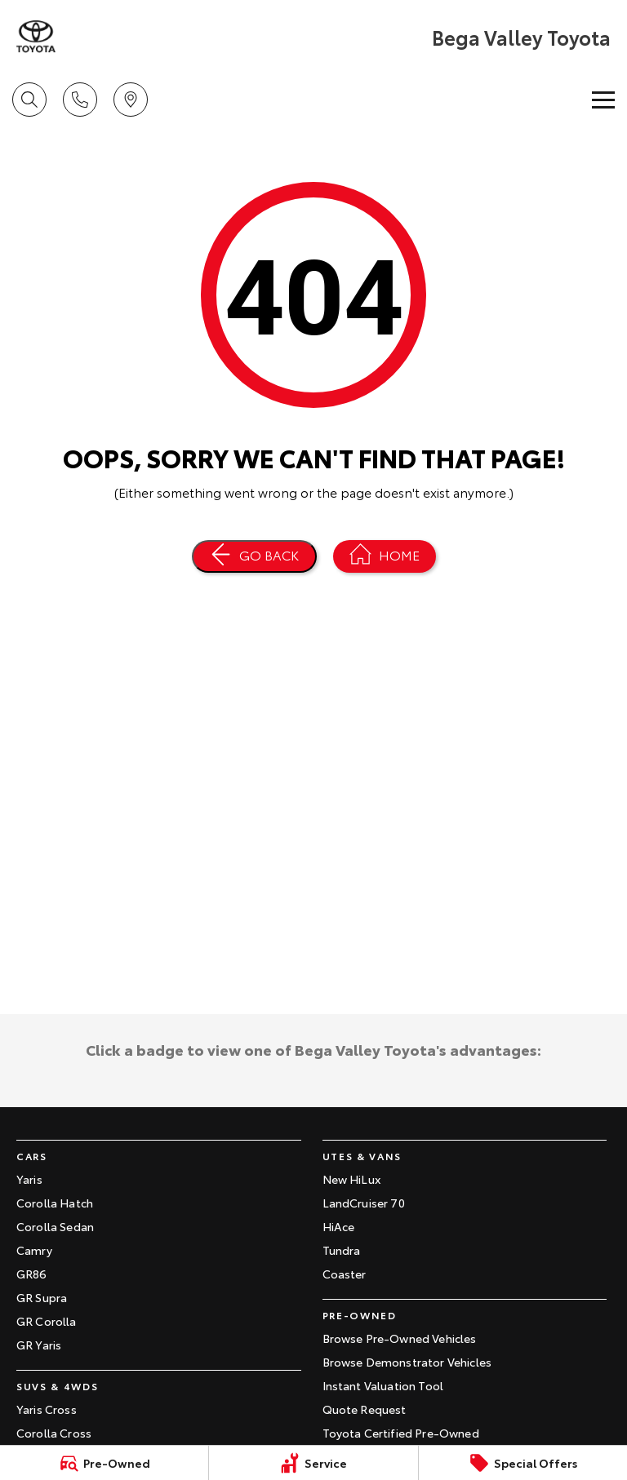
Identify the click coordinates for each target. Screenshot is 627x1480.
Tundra (341, 1250)
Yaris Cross (46, 1409)
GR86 (31, 1273)
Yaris (29, 1179)
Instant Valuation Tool (383, 1385)
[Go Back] (254, 556)
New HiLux (351, 1179)
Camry (34, 1250)
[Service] (313, 1463)
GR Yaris (38, 1344)
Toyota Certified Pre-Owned (400, 1433)
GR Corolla (46, 1321)
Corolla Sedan (55, 1226)
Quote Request (364, 1409)
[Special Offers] (523, 1463)
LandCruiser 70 (363, 1202)
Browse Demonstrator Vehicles (406, 1362)
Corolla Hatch (54, 1202)
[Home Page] (36, 36)
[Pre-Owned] (104, 1463)
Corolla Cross (53, 1433)
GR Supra (41, 1297)
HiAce (338, 1226)
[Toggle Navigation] (603, 99)
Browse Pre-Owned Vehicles (399, 1338)
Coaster (344, 1273)
